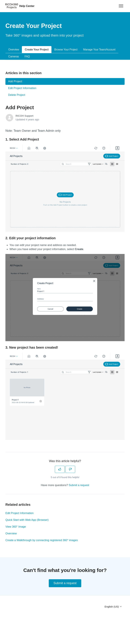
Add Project (15, 81)
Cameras (13, 56)
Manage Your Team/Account (99, 49)
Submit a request (79, 485)
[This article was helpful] (60, 469)
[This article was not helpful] (70, 469)
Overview (13, 49)
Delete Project (16, 94)
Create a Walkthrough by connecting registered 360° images (41, 540)
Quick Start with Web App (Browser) (27, 519)
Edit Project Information (19, 513)
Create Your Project (36, 49)
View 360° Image (15, 526)
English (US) (113, 606)
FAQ (27, 56)
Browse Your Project (65, 49)
